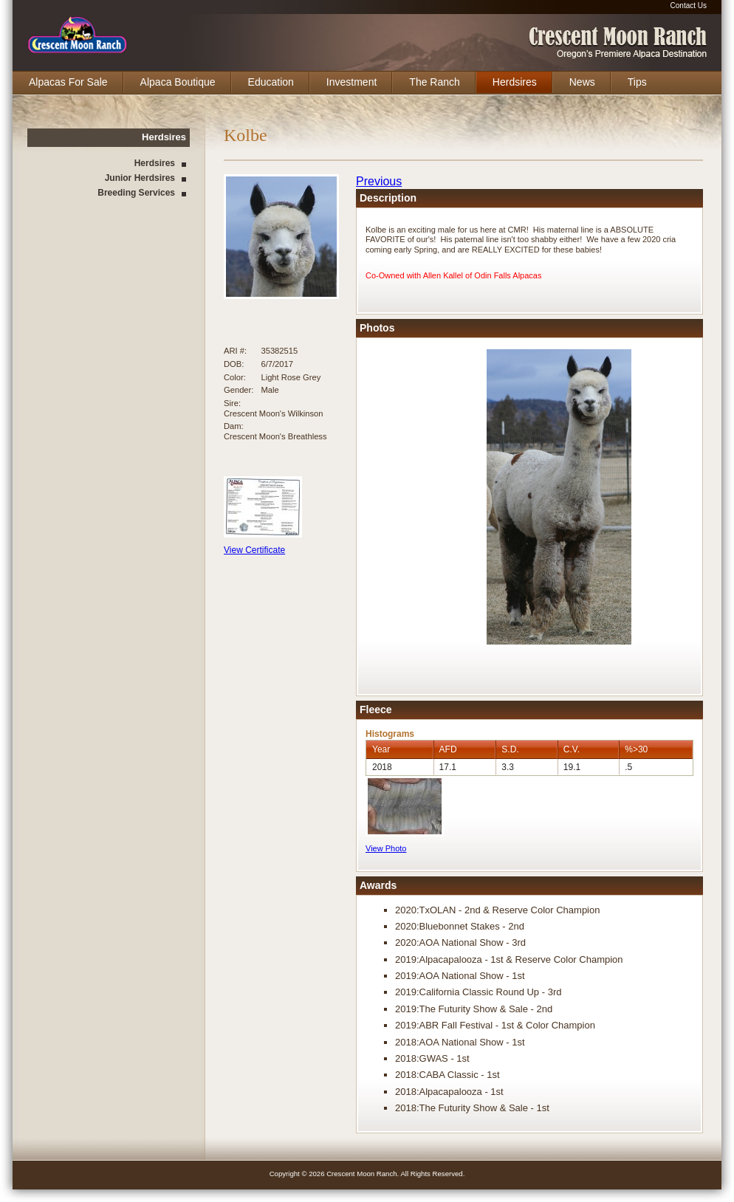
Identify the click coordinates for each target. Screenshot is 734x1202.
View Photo (386, 848)
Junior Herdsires (140, 178)
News (582, 82)
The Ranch (434, 82)
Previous (379, 181)
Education (271, 82)
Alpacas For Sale (68, 82)
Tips (637, 82)
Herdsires (515, 82)
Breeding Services (136, 193)
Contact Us (688, 5)
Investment (351, 82)
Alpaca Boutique (178, 82)
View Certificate (254, 550)
